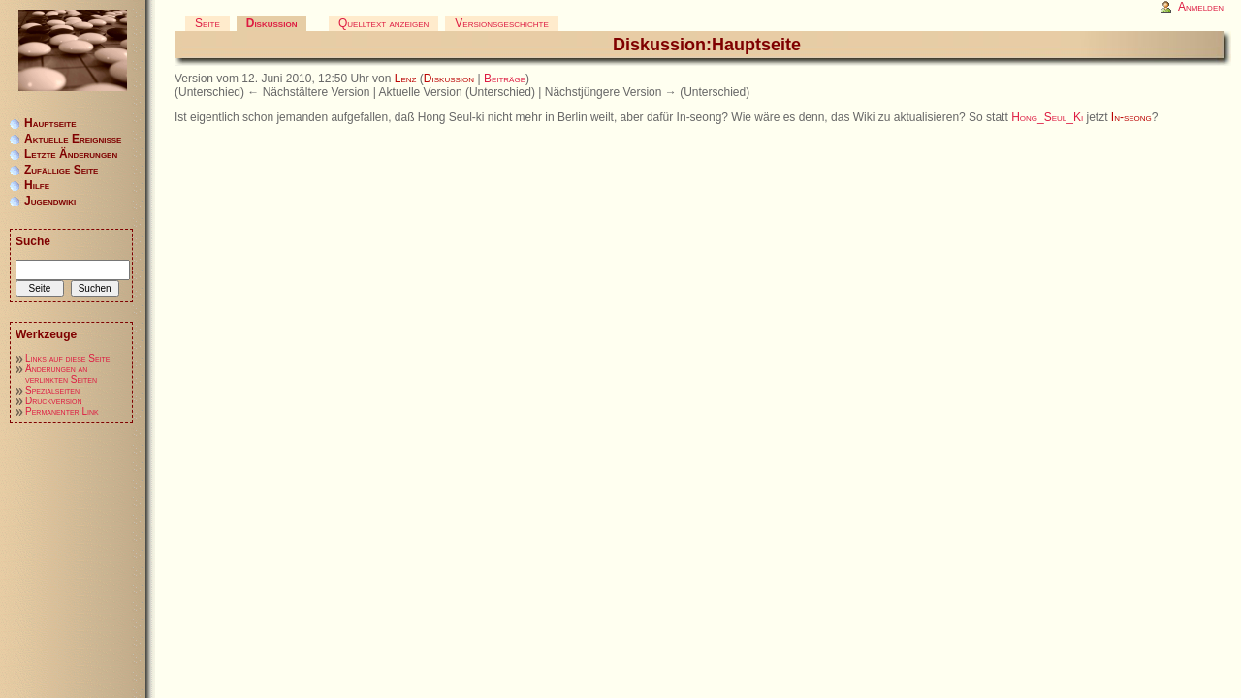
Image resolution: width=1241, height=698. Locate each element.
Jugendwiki (50, 200)
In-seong (1131, 117)
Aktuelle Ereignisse (72, 138)
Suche (33, 241)
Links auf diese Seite (67, 358)
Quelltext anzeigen (383, 23)
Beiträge (504, 78)
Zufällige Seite (61, 169)
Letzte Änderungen (70, 154)
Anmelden (1201, 7)
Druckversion (53, 401)
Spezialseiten (52, 390)
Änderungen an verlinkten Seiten (61, 374)
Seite (207, 23)
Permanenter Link (62, 411)
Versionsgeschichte (501, 23)
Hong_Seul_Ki (1047, 117)
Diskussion (449, 78)
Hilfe (36, 185)
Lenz (406, 78)
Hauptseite (50, 123)
